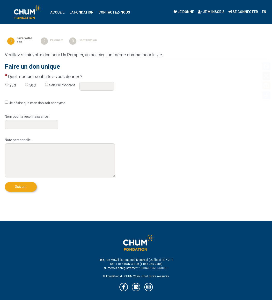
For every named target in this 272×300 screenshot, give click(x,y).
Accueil (57, 12)
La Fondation (81, 12)
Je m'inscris (211, 12)
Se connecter (243, 12)
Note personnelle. (18, 140)
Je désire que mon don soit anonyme (37, 103)
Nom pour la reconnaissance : (27, 116)
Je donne (184, 12)
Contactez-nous (114, 12)
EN (264, 12)
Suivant (21, 187)
